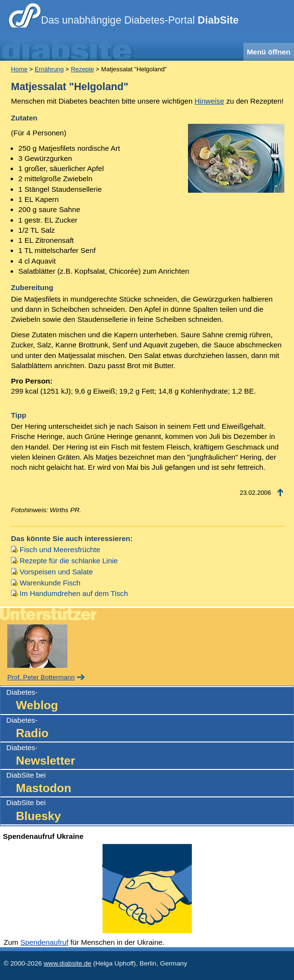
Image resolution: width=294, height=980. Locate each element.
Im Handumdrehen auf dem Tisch (74, 593)
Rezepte (82, 69)
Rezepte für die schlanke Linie (69, 560)
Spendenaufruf (44, 942)
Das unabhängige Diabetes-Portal (140, 20)
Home (19, 69)
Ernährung (49, 69)
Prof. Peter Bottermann (41, 677)
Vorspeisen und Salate (56, 572)
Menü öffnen (268, 52)
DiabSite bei (150, 783)
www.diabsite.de (68, 963)
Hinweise (210, 101)
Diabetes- (150, 701)
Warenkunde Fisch (50, 583)
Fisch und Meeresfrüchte (60, 549)
